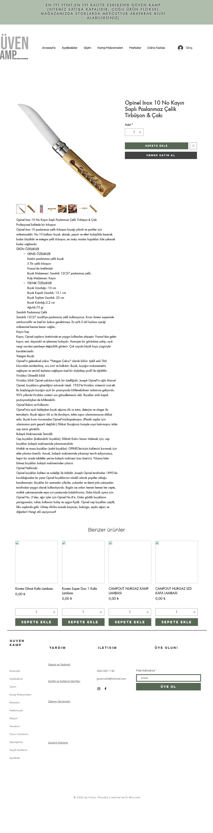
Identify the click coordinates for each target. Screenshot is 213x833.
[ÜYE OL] (168, 686)
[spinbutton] (134, 132)
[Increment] (140, 132)
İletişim (14, 718)
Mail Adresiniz (145, 670)
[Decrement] (128, 132)
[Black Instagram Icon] (99, 689)
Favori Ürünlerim (19, 734)
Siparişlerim (16, 742)
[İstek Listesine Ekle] (193, 145)
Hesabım (15, 726)
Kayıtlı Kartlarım (18, 749)
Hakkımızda (16, 710)
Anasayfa (15, 670)
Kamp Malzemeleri (20, 694)
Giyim (13, 686)
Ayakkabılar (16, 678)
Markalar (15, 702)
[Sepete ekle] (36, 622)
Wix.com (134, 797)
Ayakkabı (15, 757)
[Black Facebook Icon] (105, 689)
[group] (106, 583)
